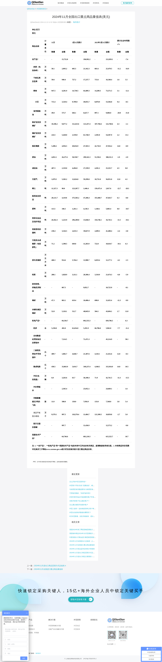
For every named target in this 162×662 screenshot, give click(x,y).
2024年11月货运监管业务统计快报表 (82, 549)
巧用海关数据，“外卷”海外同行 (79, 493)
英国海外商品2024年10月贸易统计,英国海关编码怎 (86, 533)
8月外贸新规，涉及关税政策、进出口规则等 (84, 516)
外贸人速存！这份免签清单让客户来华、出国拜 (85, 508)
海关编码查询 (127, 3)
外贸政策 (106, 3)
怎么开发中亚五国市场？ (77, 482)
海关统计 (76, 22)
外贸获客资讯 (41, 9)
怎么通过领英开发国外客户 (78, 505)
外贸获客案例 (84, 3)
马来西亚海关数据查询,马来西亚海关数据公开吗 (85, 489)
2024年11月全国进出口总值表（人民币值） (84, 541)
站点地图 (110, 644)
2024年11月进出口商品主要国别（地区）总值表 (85, 556)
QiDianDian (31, 9)
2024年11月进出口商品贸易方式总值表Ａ (83, 553)
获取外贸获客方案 (81, 599)
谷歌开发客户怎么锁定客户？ (79, 501)
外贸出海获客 (72, 3)
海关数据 (61, 3)
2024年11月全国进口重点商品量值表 (82, 545)
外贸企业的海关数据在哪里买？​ (80, 512)
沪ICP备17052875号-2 (89, 658)
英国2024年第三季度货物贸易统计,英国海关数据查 (86, 529)
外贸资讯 (96, 3)
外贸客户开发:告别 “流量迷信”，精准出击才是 (85, 485)
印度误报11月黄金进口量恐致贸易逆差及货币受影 (86, 537)
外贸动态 (77, 625)
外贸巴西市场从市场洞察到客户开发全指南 (84, 497)
